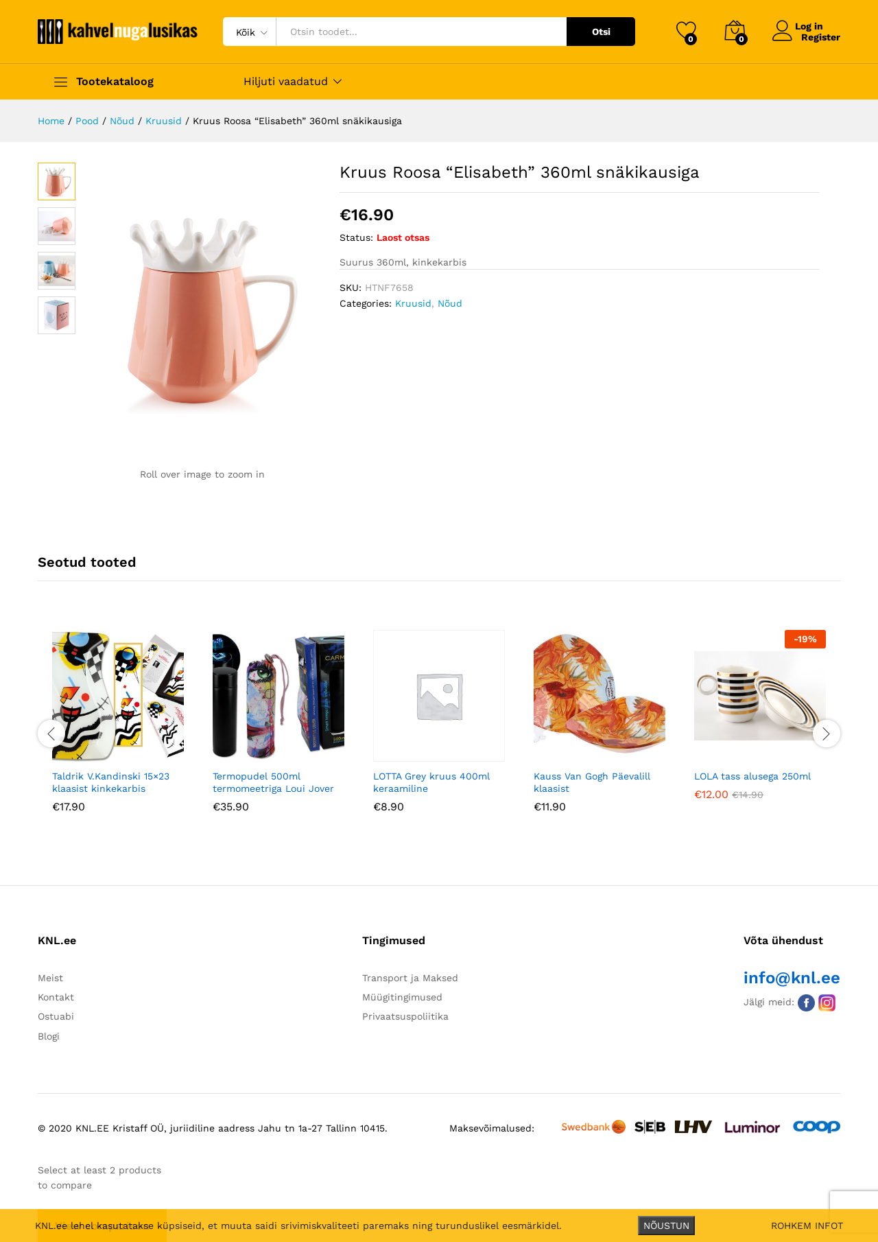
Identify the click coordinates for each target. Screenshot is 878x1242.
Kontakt (56, 995)
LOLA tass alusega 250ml (752, 774)
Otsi (601, 31)
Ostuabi (56, 1015)
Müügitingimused (402, 995)
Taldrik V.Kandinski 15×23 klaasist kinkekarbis (110, 781)
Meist (50, 976)
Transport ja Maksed (410, 976)
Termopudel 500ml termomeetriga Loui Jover (273, 781)
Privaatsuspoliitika (405, 1015)
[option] (118, 730)
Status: (356, 237)
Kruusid (413, 303)
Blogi (49, 1034)
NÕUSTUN (666, 1225)
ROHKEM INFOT (807, 1225)
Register (820, 37)
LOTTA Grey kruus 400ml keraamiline (431, 781)
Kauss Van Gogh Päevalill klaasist (592, 781)
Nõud (450, 303)
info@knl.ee (792, 976)
